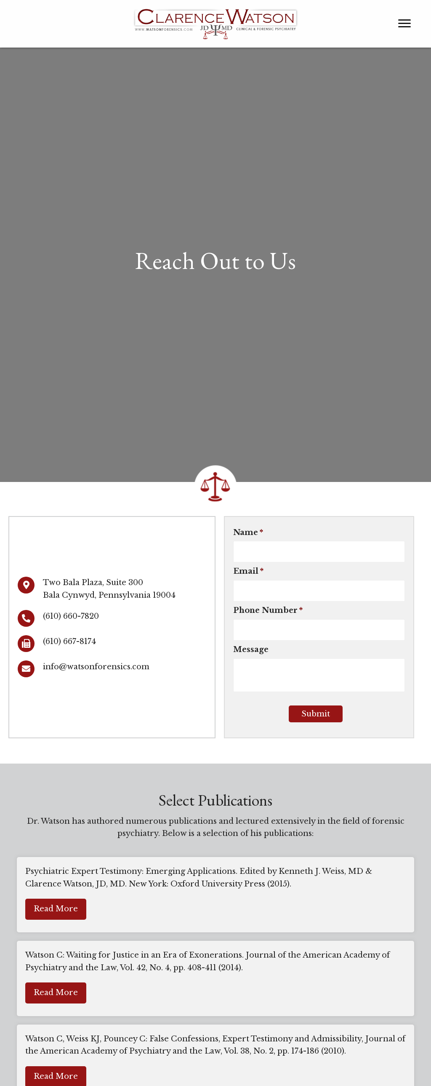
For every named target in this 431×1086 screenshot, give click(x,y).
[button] (55, 909)
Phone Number (268, 610)
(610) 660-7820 (71, 616)
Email (248, 571)
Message (251, 650)
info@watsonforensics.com (96, 666)
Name (248, 532)
